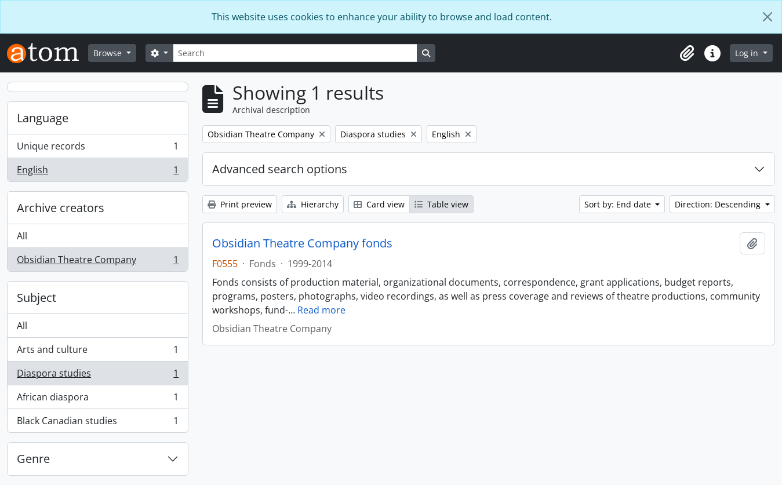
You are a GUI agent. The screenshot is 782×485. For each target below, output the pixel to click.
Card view (379, 204)
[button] (687, 53)
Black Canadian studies (97, 423)
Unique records (97, 148)
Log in (748, 53)
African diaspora (97, 399)
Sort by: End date (618, 204)
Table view (441, 204)
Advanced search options (279, 169)
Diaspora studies (97, 375)
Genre (33, 458)
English (97, 172)
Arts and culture (97, 352)
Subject (36, 297)
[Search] (295, 53)
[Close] (767, 17)
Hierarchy (313, 204)
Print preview (240, 204)
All (22, 235)
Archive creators (60, 208)
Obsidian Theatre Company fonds (302, 243)
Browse (108, 53)
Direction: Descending (719, 204)
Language (42, 118)
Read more (321, 310)
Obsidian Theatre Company (97, 262)
